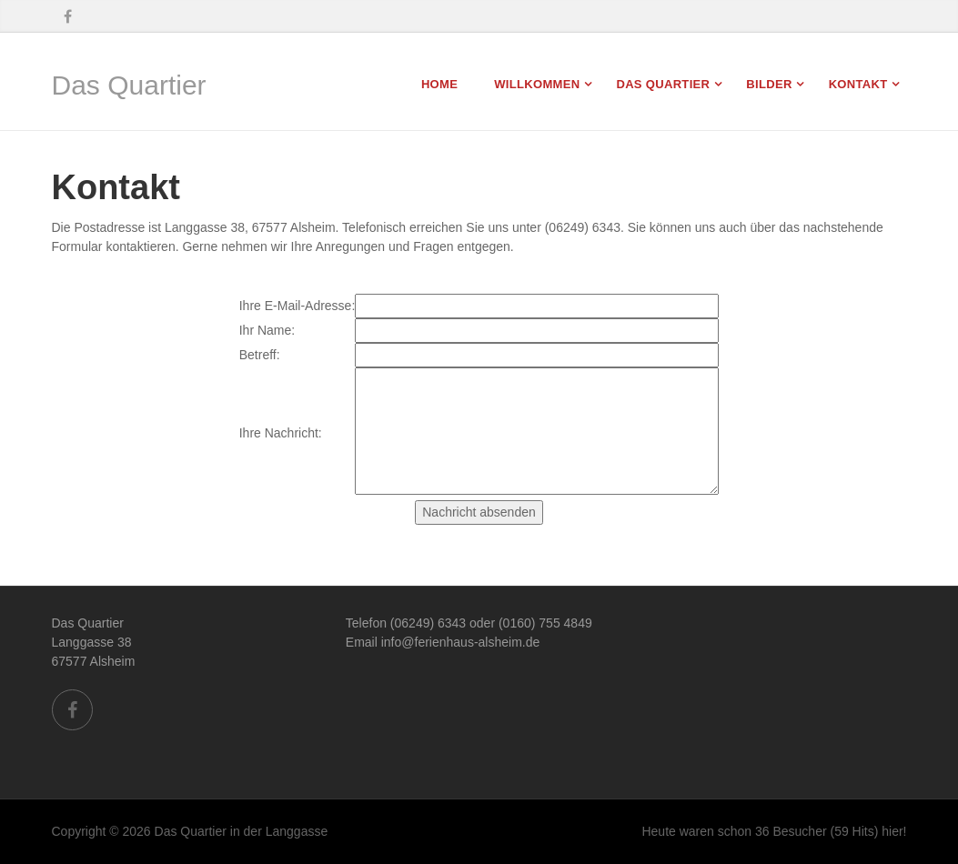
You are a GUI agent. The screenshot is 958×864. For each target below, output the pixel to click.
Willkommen (537, 84)
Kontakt (858, 84)
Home (439, 84)
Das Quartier (663, 84)
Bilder (769, 84)
